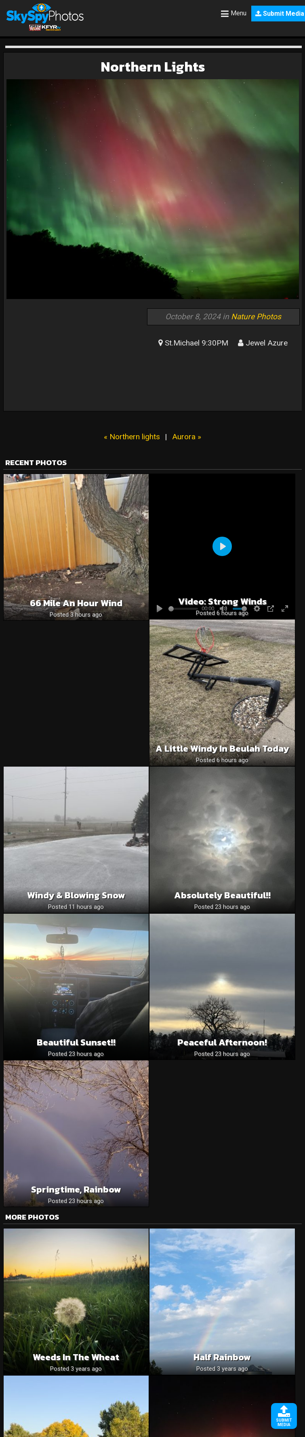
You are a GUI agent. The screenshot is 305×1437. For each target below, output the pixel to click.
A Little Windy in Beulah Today (222, 748)
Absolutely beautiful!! (222, 895)
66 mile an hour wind (76, 603)
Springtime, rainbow (76, 1189)
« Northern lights (132, 436)
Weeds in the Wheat (76, 1357)
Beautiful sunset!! (76, 1042)
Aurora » (186, 436)
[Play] (222, 546)
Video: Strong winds (222, 601)
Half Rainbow (222, 1357)
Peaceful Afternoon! (222, 1042)
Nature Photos (256, 316)
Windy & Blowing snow (76, 895)
